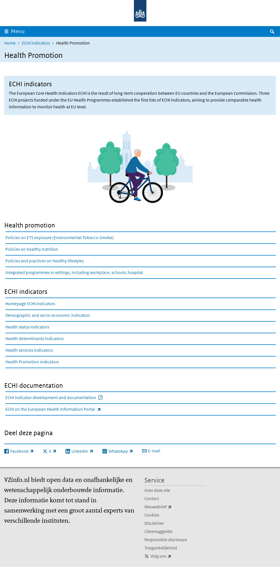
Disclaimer (154, 523)
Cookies (151, 515)
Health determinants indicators (34, 338)
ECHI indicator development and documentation (67, 397)
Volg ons (173, 556)
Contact (151, 498)
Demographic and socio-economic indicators (47, 315)
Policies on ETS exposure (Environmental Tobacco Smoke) (59, 237)
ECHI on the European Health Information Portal (65, 409)
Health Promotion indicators (32, 361)
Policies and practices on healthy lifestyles (44, 261)
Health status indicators (27, 327)
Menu (18, 31)
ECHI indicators (36, 43)
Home (10, 43)
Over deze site (157, 490)
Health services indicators (29, 350)
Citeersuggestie (158, 531)
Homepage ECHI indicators (30, 303)
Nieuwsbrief (170, 506)
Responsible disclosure (165, 539)
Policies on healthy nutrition (31, 249)
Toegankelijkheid (160, 548)
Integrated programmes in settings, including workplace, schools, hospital (74, 272)
